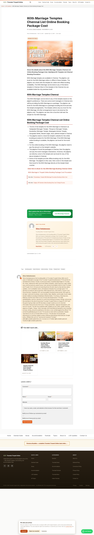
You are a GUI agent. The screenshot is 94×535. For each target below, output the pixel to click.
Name (24, 443)
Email (50, 443)
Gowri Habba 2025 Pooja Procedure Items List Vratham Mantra (64, 392)
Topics (69, 2)
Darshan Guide (45, 2)
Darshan (54, 504)
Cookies (81, 531)
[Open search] (30, 2)
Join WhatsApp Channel (62, 260)
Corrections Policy (77, 512)
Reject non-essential (34, 531)
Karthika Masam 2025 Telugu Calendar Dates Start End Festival (46, 392)
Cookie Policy (69, 527)
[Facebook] (57, 292)
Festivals (65, 2)
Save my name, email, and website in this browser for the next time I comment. (46, 454)
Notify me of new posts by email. (31, 464)
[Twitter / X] (53, 292)
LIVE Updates (81, 2)
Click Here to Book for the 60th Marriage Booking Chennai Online (50, 191)
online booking (44, 315)
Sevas (51, 2)
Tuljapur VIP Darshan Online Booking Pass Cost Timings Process (49, 229)
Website (24, 448)
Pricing (50, 315)
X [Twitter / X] (8, 512)
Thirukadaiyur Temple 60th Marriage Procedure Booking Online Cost (50, 223)
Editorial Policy (76, 508)
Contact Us (87, 2)
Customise (44, 531)
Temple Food (57, 315)
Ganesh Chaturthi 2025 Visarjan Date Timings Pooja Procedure (28, 414)
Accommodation (58, 2)
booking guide (28, 315)
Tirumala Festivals (56, 516)
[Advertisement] (50, 103)
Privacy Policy (76, 516)
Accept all (24, 531)
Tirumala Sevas (55, 508)
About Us (75, 2)
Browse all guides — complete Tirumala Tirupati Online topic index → (47, 489)
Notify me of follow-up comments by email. (34, 459)
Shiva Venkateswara (35, 29)
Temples (63, 315)
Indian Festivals (32, 38)
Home (39, 2)
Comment (25, 433)
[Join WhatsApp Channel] (87, 531)
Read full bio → (39, 292)
